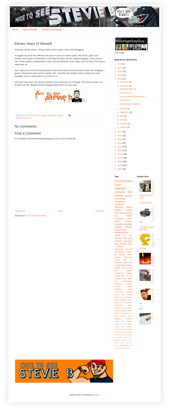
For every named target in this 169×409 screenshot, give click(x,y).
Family (129, 273)
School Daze (123, 181)
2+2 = (152, 317)
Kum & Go (126, 276)
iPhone (118, 241)
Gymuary (128, 297)
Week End (127, 262)
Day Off (128, 249)
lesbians (129, 319)
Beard (125, 265)
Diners (129, 271)
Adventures (119, 292)
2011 (120, 154)
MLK (130, 300)
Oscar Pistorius (120, 311)
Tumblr (129, 340)
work (117, 221)
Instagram (123, 300)
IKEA (117, 300)
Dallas (118, 210)
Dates (129, 255)
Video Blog (119, 345)
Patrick (129, 311)
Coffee (130, 324)
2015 (120, 139)
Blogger (96, 395)
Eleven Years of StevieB (129, 104)
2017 (120, 132)
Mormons (128, 257)
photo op (119, 321)
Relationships (121, 232)
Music (117, 303)
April (122, 120)
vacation (128, 241)
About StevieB (30, 29)
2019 (120, 75)
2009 (120, 162)
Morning (117, 340)
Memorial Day (127, 337)
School (118, 286)
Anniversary (26, 118)
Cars (129, 218)
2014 (120, 143)
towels (129, 321)
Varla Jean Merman (123, 343)
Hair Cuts (122, 332)
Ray (141, 309)
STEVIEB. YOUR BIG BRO (146, 228)
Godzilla (129, 329)
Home (15, 29)
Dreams (118, 278)
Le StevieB (153, 260)
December (124, 82)
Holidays (119, 204)
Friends (128, 196)
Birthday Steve (123, 207)
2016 (120, 136)
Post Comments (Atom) (36, 216)
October (123, 109)
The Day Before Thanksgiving (132, 96)
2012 (120, 150)
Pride (117, 313)
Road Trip (120, 260)
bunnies (119, 224)
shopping (118, 265)
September (125, 112)
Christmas (120, 201)
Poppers (124, 340)
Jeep (124, 335)
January (123, 127)
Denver (118, 257)
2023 (120, 64)
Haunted (129, 332)
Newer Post (20, 211)
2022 (120, 68)
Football (118, 308)
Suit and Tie (124, 100)
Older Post (99, 211)
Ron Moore (120, 316)
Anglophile (118, 324)
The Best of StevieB (51, 29)
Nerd (130, 308)
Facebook (119, 273)
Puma (129, 284)
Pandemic (128, 281)
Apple (130, 305)
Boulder (129, 292)
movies (127, 348)
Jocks (124, 308)
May (122, 116)
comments (121, 348)
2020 (120, 71)
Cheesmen (119, 249)
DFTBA (117, 329)
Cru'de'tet (129, 327)
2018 (120, 79)
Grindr (117, 332)
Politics (118, 284)
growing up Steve (123, 214)
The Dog (127, 238)
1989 (130, 289)
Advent (128, 227)
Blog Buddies (121, 244)
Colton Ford (119, 327)
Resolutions (120, 252)
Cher (124, 324)
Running (119, 218)
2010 (120, 158)
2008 (120, 165)
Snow (130, 316)
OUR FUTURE (145, 203)
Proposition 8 (126, 313)
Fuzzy (121, 297)
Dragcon (123, 329)
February (124, 123)
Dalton (128, 221)
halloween (118, 319)
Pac (121, 303)
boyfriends (120, 198)
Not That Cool (125, 93)
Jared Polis (118, 335)
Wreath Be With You (127, 89)
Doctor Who (120, 295)
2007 (120, 169)
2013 (120, 147)
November (124, 86)
